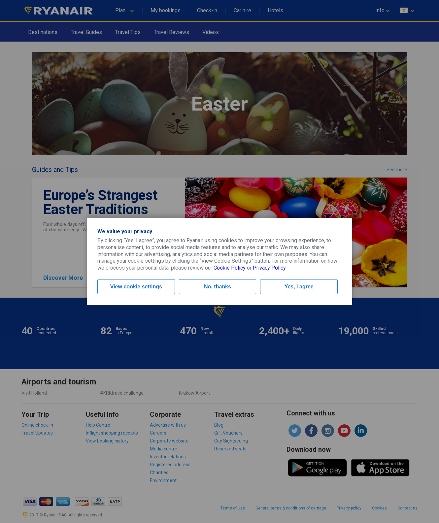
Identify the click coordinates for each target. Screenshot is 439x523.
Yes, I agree (299, 286)
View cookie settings (136, 286)
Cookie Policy (230, 268)
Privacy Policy (269, 268)
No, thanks (217, 286)
